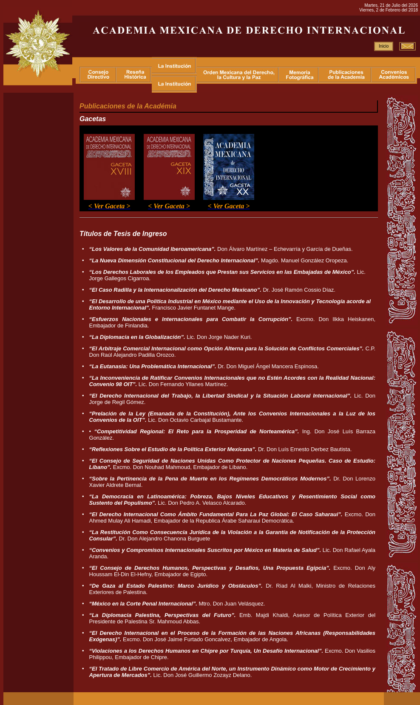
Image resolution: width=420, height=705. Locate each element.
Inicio (384, 46)
